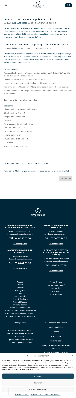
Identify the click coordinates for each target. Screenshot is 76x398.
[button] (72, 356)
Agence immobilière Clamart (20, 330)
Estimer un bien (20, 296)
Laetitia (10, 23)
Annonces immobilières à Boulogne (20, 310)
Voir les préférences (38, 389)
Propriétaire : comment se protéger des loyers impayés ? (36, 44)
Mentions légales (56, 341)
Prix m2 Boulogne (20, 299)
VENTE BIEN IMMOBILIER (15, 146)
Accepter (38, 376)
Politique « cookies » (22, 395)
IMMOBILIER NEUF (12, 135)
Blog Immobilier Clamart (14, 113)
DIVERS (7, 120)
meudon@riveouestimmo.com (56, 234)
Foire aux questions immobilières (18, 124)
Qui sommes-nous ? (56, 285)
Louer (20, 293)
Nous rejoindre (56, 294)
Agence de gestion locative (20, 343)
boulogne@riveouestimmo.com (19, 234)
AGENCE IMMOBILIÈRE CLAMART (20, 251)
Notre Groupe (56, 282)
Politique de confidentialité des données (45, 395)
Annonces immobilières (20, 308)
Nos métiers (56, 288)
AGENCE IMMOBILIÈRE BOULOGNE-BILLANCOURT (20, 226)
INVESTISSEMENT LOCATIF (39, 48)
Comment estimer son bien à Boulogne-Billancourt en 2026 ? (30, 83)
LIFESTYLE (8, 143)
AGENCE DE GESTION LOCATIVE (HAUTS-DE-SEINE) (56, 252)
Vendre (20, 285)
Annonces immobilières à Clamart (20, 316)
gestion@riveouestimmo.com (56, 261)
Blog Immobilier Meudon (14, 117)
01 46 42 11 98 (59, 265)
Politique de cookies (51, 345)
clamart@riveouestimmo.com (20, 259)
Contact (56, 332)
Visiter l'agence (20, 244)
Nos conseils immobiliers (56, 323)
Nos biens (56, 291)
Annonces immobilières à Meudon (20, 313)
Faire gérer (20, 290)
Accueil (20, 282)
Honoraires (56, 336)
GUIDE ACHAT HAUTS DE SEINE (41, 23)
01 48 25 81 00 (23, 238)
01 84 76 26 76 (59, 238)
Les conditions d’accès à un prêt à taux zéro (28, 19)
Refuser (38, 383)
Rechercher (66, 178)
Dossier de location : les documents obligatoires (25, 79)
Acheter (20, 288)
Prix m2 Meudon (20, 302)
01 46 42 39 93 (23, 263)
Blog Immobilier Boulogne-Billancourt (20, 109)
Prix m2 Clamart (20, 305)
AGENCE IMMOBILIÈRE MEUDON (56, 226)
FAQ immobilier (56, 327)
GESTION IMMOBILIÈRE (14, 128)
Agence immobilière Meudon (20, 340)
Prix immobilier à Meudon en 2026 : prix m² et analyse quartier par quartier (36, 87)
